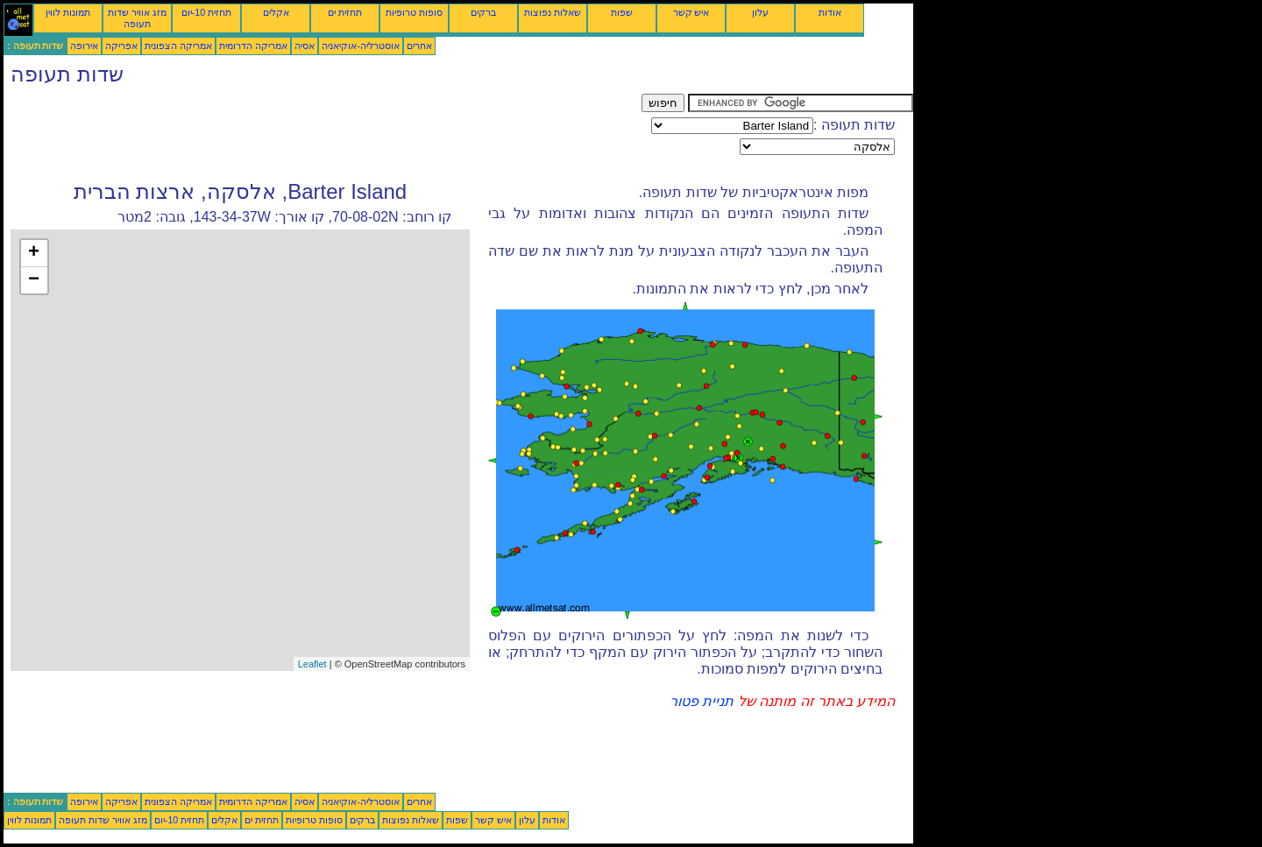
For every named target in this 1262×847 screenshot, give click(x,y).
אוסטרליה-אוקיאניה (361, 45)
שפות (622, 12)
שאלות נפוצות (552, 12)
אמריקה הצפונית (178, 45)
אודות (830, 12)
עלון (760, 12)
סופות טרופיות (414, 12)
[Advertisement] (323, 133)
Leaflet (312, 664)
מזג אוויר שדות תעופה (137, 18)
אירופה (84, 45)
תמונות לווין (68, 12)
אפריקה (121, 45)
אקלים (276, 12)
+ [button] (33, 253)
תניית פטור (702, 701)
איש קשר (691, 12)
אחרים (419, 45)
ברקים (483, 12)
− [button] (33, 280)
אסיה (304, 45)
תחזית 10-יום (206, 12)
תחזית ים (345, 12)
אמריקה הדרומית (253, 45)
